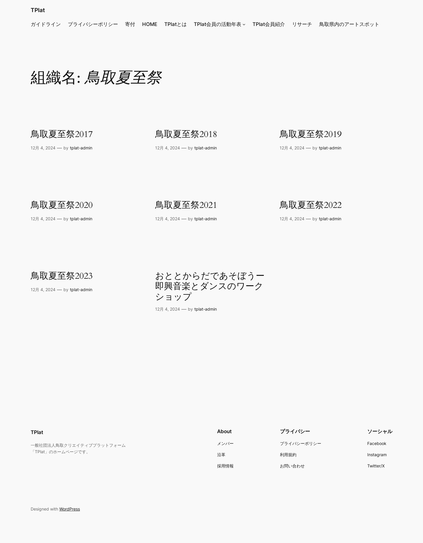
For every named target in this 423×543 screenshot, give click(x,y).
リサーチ (302, 24)
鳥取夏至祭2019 (311, 134)
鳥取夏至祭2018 (186, 134)
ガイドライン (46, 24)
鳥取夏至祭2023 (62, 276)
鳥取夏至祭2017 (62, 134)
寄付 (130, 24)
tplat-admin (81, 147)
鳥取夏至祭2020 (62, 205)
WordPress (69, 508)
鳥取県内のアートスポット (349, 24)
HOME (149, 24)
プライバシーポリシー (93, 24)
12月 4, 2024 (43, 147)
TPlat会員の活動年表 (217, 24)
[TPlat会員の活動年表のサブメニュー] (243, 24)
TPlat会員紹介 (269, 24)
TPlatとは (175, 24)
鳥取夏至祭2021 (186, 205)
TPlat (38, 10)
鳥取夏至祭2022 (311, 205)
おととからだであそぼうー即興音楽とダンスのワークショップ (210, 287)
